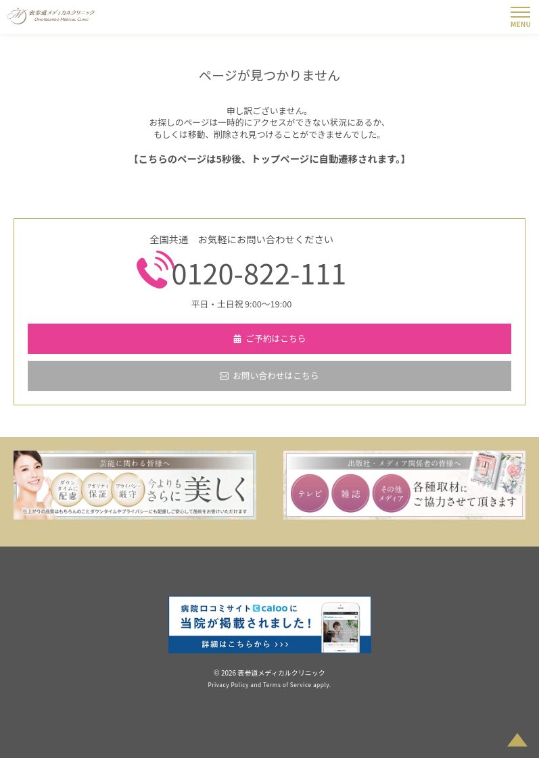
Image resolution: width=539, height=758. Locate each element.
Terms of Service (287, 684)
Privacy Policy (228, 684)
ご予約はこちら (275, 338)
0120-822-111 (259, 272)
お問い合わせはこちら (276, 375)
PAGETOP (517, 735)
